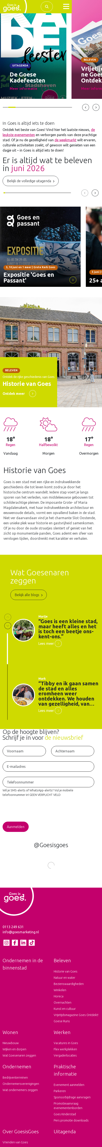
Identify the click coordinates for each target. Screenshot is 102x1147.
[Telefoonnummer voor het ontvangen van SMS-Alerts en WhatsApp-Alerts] (48, 782)
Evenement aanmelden (69, 1085)
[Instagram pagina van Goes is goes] (6, 943)
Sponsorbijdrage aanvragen (72, 1097)
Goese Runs (62, 1021)
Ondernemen (17, 1066)
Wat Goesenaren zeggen (19, 1055)
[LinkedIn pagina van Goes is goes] (23, 943)
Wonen (10, 1032)
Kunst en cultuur (65, 1008)
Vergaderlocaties (65, 1055)
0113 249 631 (13, 927)
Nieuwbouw (11, 1043)
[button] (66, 6)
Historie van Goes (65, 971)
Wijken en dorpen (14, 1049)
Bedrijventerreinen (15, 1077)
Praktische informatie (65, 1070)
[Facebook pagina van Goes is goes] (15, 943)
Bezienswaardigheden (69, 984)
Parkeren (60, 1091)
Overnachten (62, 1002)
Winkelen (60, 990)
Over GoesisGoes (21, 1131)
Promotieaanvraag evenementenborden (68, 1106)
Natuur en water (64, 977)
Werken (62, 1032)
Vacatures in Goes (66, 1043)
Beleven (62, 960)
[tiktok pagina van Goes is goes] (31, 943)
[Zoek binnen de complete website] (47, 7)
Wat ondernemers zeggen (20, 1090)
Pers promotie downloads (71, 1120)
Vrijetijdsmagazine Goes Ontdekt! (76, 1015)
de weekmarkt (65, 140)
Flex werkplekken (65, 1049)
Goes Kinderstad (65, 1114)
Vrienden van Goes (15, 1142)
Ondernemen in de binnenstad (23, 964)
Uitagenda (65, 1131)
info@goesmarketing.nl (21, 932)
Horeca (58, 996)
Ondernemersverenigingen (21, 1083)
